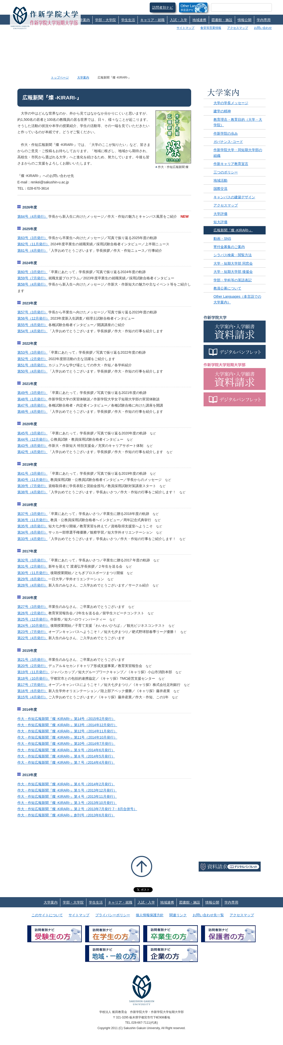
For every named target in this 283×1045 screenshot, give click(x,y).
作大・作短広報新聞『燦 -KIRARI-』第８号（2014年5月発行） (66, 756)
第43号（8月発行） (32, 446)
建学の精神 (222, 111)
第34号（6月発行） (32, 532)
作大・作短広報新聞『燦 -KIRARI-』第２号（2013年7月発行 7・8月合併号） (77, 809)
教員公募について (227, 288)
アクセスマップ (237, 28)
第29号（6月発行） (32, 579)
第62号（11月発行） (33, 244)
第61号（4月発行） (32, 250)
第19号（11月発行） (33, 672)
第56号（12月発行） (33, 318)
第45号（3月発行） (32, 433)
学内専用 (264, 20)
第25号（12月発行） (33, 619)
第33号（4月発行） (32, 539)
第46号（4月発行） (32, 412)
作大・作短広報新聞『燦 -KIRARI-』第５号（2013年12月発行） (67, 790)
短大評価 (220, 222)
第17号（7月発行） (32, 685)
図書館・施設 (222, 20)
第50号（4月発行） (32, 371)
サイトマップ (185, 28)
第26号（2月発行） (32, 613)
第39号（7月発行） (32, 486)
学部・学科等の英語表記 (232, 280)
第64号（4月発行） (32, 216)
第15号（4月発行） (32, 697)
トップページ (60, 77)
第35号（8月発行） (32, 526)
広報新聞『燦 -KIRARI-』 (233, 230)
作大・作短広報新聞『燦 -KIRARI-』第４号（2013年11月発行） (67, 796)
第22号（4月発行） (32, 638)
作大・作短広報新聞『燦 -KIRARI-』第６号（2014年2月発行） (66, 784)
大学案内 (83, 20)
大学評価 (220, 214)
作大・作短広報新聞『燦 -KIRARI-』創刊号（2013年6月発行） (66, 815)
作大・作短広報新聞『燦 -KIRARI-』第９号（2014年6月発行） (66, 750)
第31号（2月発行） (32, 566)
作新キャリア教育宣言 (230, 164)
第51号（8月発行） (32, 365)
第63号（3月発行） (32, 238)
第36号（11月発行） (33, 520)
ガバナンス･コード (228, 142)
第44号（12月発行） (33, 439)
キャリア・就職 (152, 20)
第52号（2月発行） (32, 359)
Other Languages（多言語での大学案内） (237, 299)
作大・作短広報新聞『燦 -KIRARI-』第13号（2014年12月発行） (67, 725)
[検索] (235, 7)
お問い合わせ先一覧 (208, 915)
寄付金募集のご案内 (229, 247)
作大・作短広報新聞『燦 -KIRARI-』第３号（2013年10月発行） (67, 803)
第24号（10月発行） (33, 625)
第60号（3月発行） (32, 272)
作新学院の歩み (225, 133)
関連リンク (178, 915)
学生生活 (128, 20)
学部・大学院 (105, 20)
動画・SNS (222, 239)
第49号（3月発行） (32, 393)
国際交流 (220, 189)
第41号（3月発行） (32, 473)
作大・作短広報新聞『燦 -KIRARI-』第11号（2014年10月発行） (67, 737)
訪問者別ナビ (162, 7)
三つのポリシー (225, 172)
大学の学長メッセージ (230, 103)
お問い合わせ (263, 28)
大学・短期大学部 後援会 (233, 272)
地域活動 (220, 180)
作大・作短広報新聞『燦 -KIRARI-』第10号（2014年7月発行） (66, 744)
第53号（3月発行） (32, 352)
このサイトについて (47, 915)
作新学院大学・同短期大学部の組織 (237, 152)
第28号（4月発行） (32, 585)
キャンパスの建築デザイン (234, 197)
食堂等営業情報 (210, 28)
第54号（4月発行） (32, 331)
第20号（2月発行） (32, 666)
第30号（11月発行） (33, 573)
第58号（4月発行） (32, 284)
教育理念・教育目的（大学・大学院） (237, 122)
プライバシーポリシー (112, 915)
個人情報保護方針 (150, 915)
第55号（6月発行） (32, 325)
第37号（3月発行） (32, 514)
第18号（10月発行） (33, 678)
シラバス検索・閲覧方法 (232, 255)
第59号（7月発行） (32, 278)
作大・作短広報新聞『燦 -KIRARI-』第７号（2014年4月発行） (66, 762)
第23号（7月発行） (32, 632)
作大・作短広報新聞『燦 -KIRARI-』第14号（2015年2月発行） (66, 719)
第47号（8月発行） (32, 405)
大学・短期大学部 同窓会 (233, 263)
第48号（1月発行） (32, 399)
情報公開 (244, 20)
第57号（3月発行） (32, 312)
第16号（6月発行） (32, 691)
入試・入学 (178, 20)
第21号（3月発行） (32, 660)
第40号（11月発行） (33, 480)
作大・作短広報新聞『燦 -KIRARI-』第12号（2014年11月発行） (67, 731)
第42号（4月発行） (32, 452)
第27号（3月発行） (32, 607)
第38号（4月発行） (32, 492)
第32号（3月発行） (32, 560)
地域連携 (199, 20)
